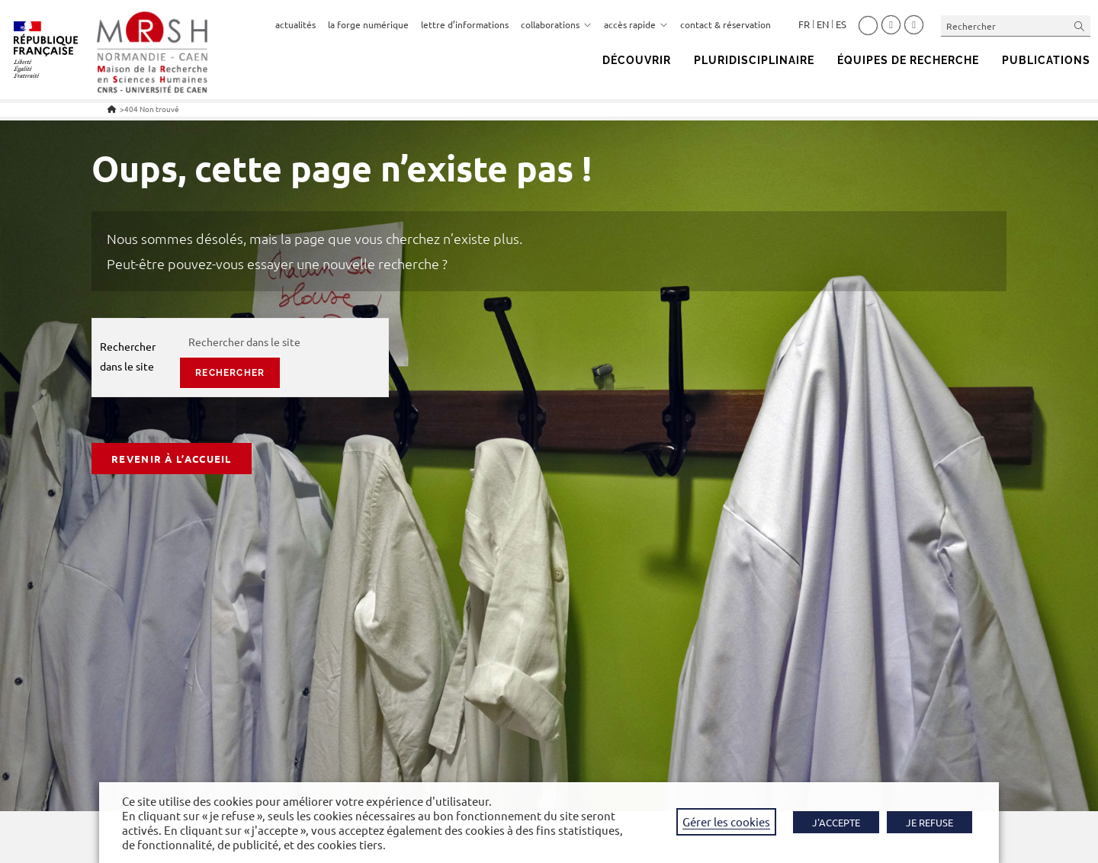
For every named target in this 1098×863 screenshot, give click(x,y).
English (823, 24)
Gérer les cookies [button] (726, 821)
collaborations (556, 24)
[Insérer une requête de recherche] (1015, 25)
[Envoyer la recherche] (1079, 25)
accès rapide (636, 24)
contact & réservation (725, 24)
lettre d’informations (465, 24)
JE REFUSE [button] (929, 822)
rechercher (230, 372)
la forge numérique (368, 24)
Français (804, 24)
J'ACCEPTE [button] (836, 822)
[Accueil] (112, 108)
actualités (295, 24)
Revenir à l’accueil (171, 458)
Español (841, 24)
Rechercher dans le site (128, 355)
